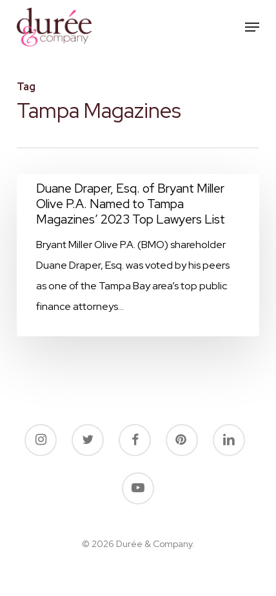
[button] (252, 27)
